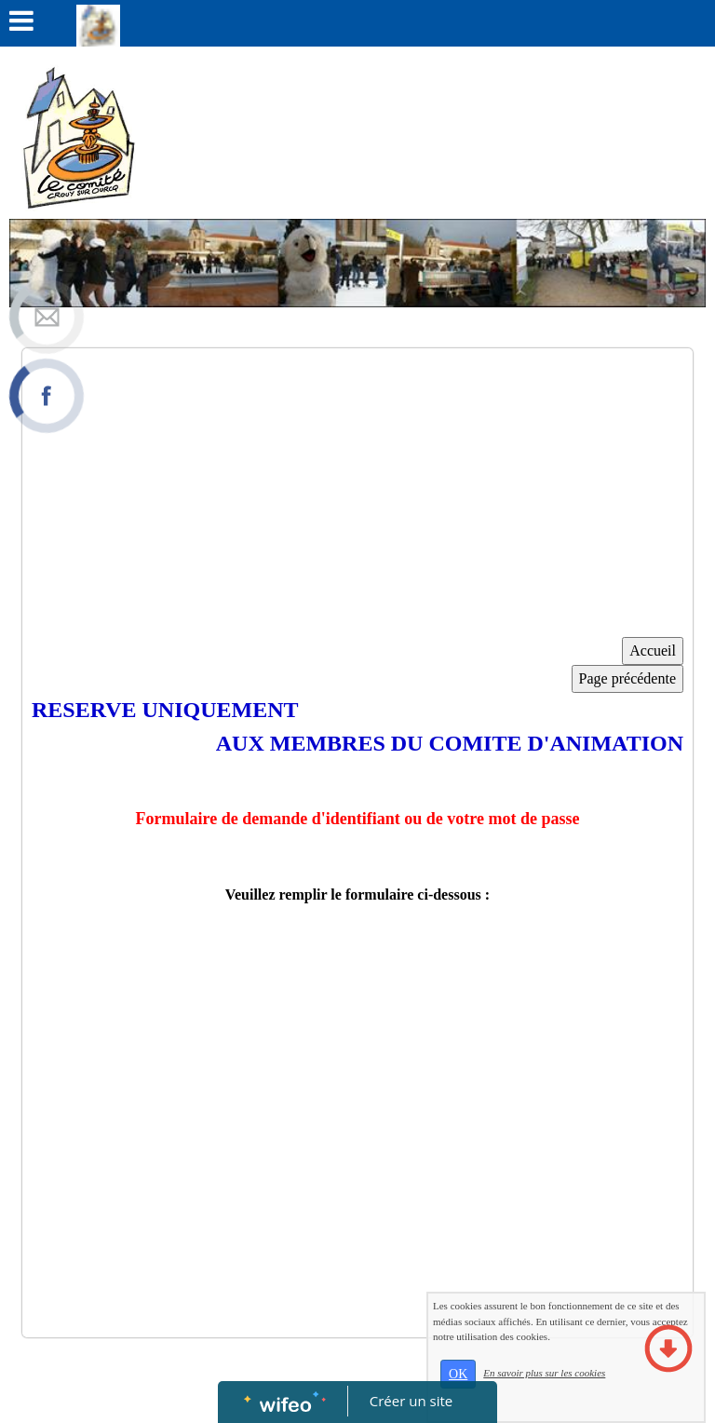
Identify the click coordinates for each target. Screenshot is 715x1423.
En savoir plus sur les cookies (589, 1393)
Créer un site (411, 1400)
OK (502, 1395)
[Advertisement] (357, 497)
